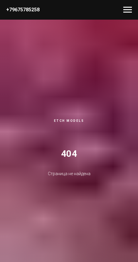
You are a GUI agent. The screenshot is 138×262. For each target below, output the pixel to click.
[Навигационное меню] (127, 10)
